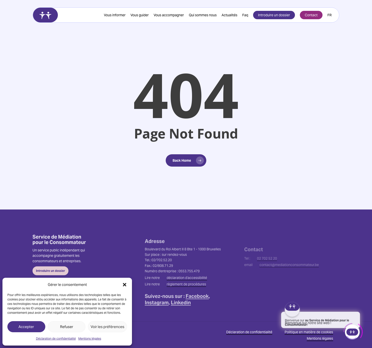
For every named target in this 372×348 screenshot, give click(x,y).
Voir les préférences (107, 326)
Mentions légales (89, 338)
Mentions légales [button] (320, 338)
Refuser (66, 326)
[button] (124, 284)
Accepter (26, 326)
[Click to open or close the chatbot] (352, 330)
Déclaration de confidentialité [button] (249, 332)
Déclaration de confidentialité (56, 338)
